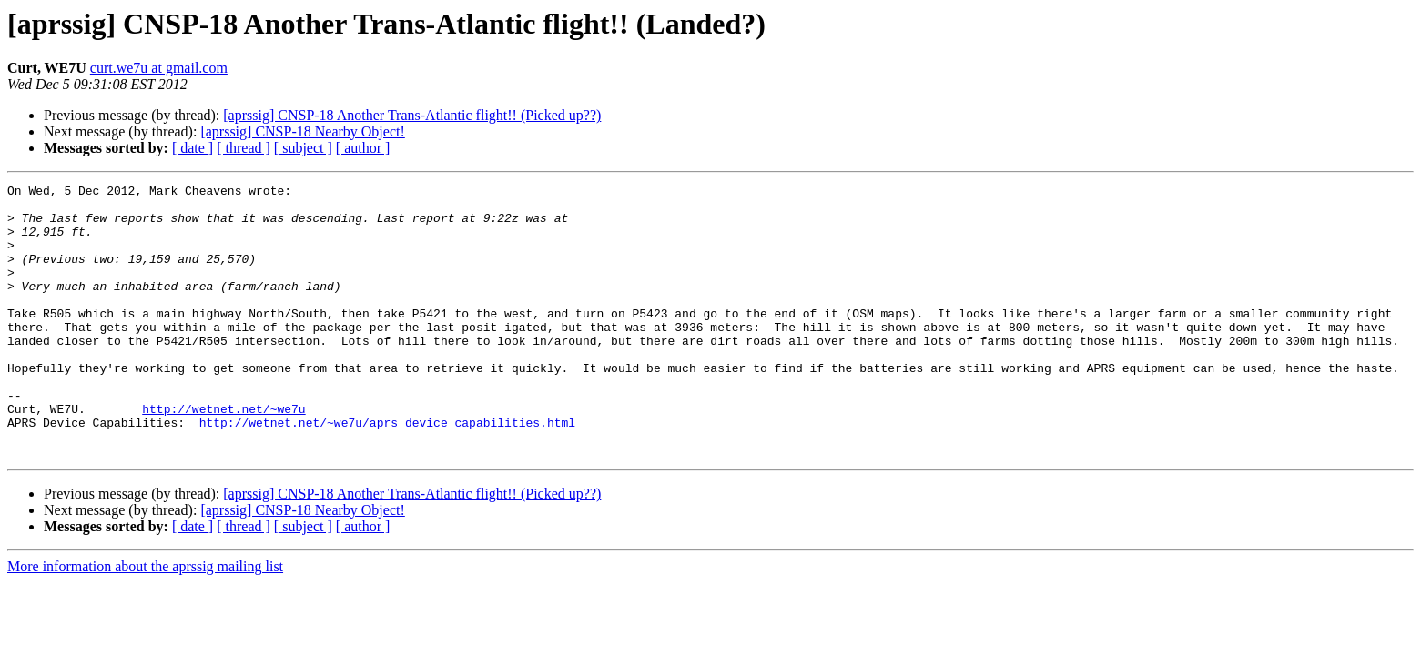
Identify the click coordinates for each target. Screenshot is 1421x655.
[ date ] (192, 148)
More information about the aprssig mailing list (145, 621)
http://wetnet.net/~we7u (223, 455)
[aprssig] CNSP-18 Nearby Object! (302, 131)
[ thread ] (243, 148)
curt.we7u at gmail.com (159, 68)
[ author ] (363, 148)
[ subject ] (303, 148)
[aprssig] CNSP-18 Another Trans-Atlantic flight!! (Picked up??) (412, 115)
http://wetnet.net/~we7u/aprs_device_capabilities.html (387, 471)
